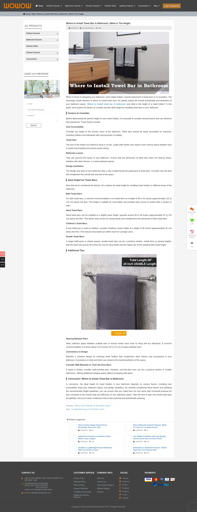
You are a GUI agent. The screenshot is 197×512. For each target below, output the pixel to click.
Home (26, 14)
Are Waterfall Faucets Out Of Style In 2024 (87, 409)
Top (192, 244)
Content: (42, 118)
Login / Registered (171, 6)
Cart (192, 222)
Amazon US (119, 333)
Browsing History (192, 234)
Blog (33, 14)
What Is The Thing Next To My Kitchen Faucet (93, 406)
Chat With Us (192, 211)
